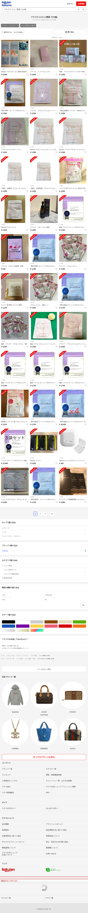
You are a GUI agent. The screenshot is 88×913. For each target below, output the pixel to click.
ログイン (70, 4)
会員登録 (81, 4)
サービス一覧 (6, 898)
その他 (3, 69)
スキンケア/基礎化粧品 (45, 574)
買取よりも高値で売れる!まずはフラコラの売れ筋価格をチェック (44, 647)
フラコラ (44, 551)
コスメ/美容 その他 (28, 25)
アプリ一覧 (49, 898)
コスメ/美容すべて (45, 570)
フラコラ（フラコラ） (10, 25)
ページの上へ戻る (44, 669)
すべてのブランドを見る (44, 757)
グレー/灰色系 (43, 622)
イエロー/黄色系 (43, 626)
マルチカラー (43, 630)
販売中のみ (6, 32)
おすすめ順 (18, 32)
